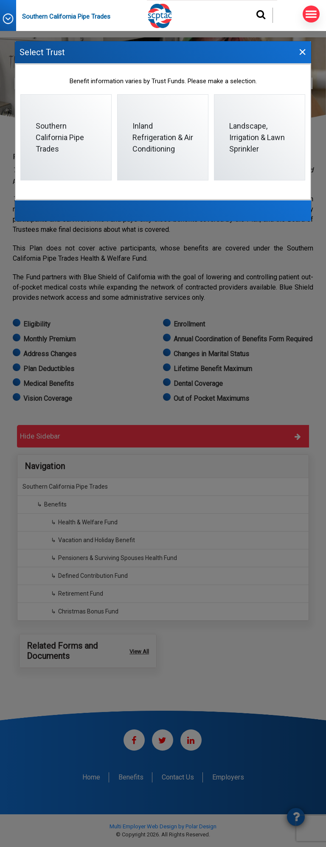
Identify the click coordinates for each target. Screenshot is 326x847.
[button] (11, 18)
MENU (310, 14)
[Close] (302, 51)
